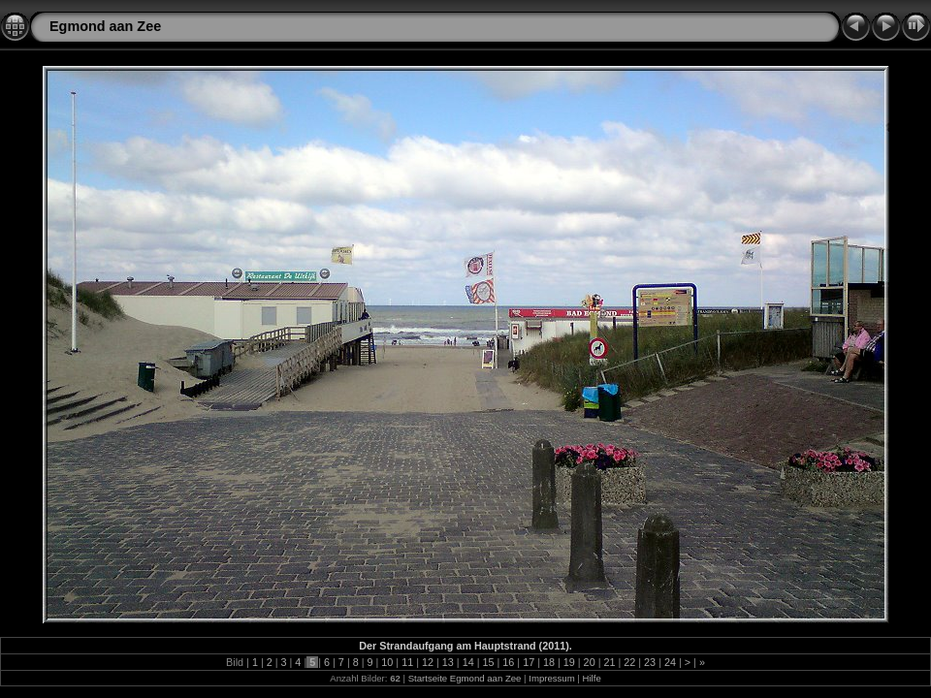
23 (649, 662)
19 (569, 662)
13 (448, 662)
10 (387, 662)
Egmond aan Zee (105, 26)
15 (488, 662)
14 (468, 662)
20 (589, 662)
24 (670, 662)
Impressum (551, 678)
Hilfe (592, 678)
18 (549, 662)
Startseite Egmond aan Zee (465, 678)
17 (528, 662)
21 (609, 662)
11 (407, 662)
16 (508, 662)
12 (427, 662)
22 (629, 662)
